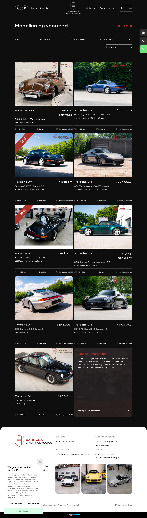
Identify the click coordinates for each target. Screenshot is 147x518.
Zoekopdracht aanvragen (89, 410)
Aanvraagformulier (40, 8)
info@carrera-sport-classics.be (73, 454)
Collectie (91, 8)
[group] (67, 479)
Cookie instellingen (14, 503)
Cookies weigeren (32, 503)
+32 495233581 (65, 441)
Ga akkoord (23, 511)
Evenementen (107, 8)
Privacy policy (123, 505)
